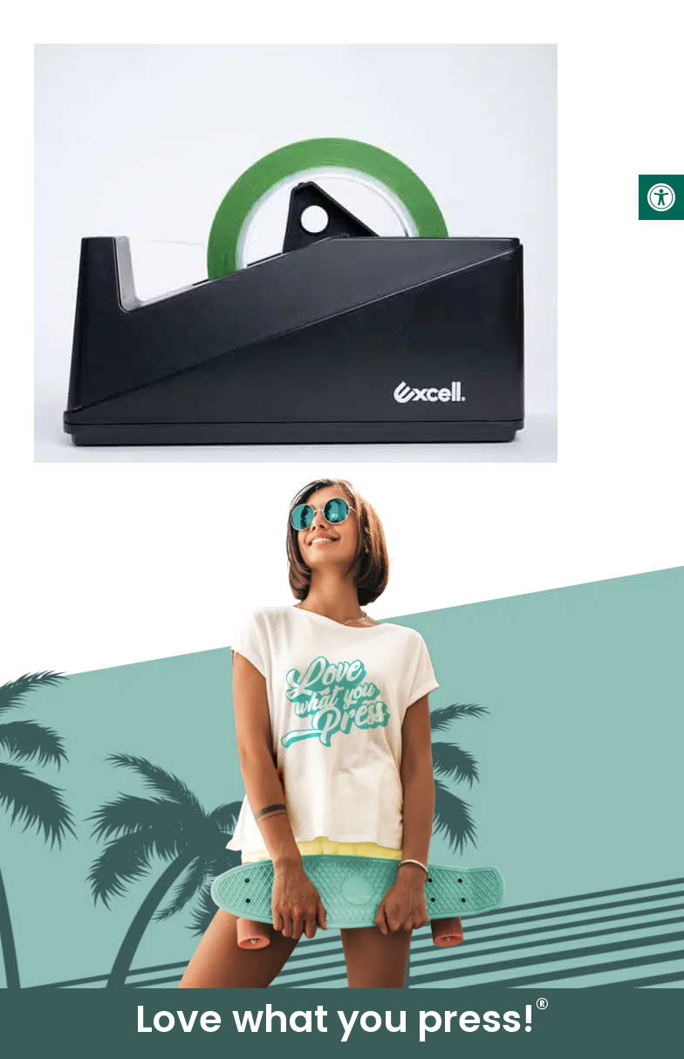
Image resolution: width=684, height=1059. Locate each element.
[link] (661, 197)
